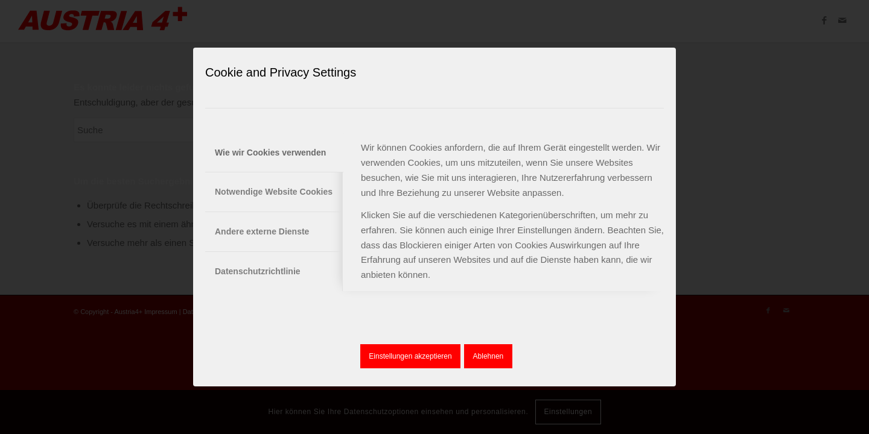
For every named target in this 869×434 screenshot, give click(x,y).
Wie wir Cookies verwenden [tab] (270, 152)
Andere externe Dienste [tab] (262, 231)
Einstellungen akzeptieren (410, 356)
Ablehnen (488, 356)
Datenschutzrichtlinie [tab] (258, 271)
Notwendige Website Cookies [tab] (274, 192)
